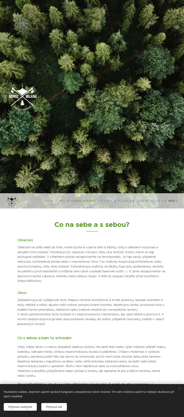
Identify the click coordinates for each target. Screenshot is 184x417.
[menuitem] (48, 201)
